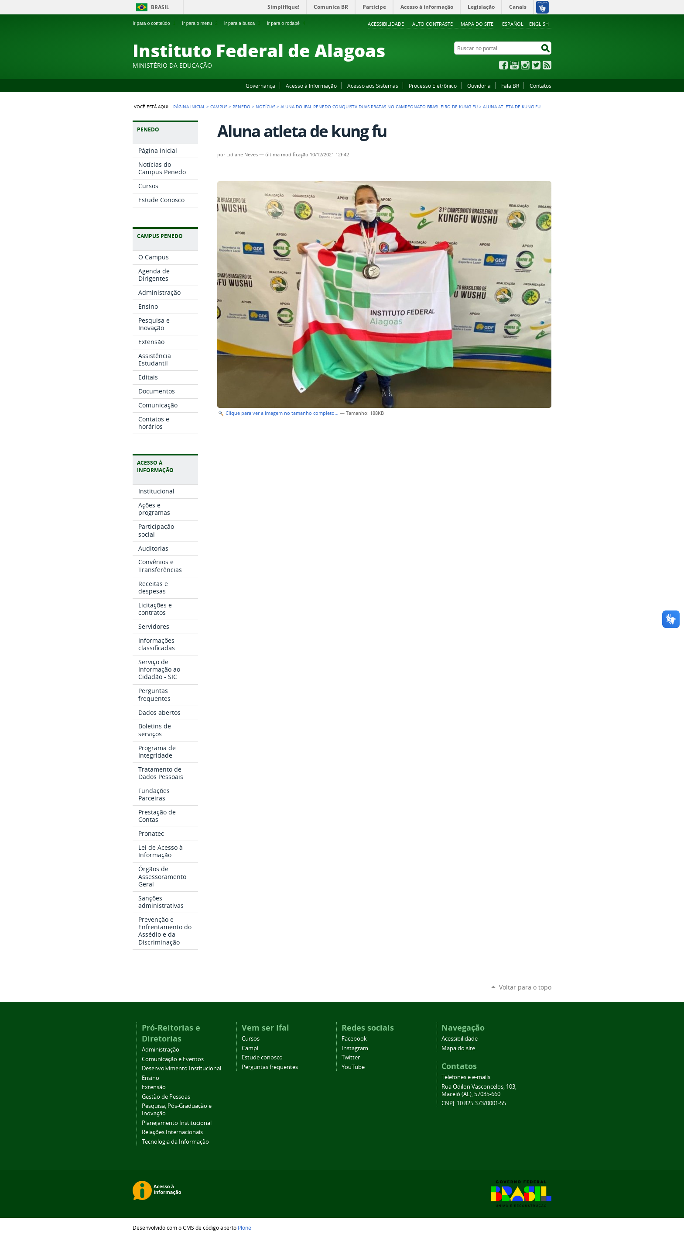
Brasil (160, 7)
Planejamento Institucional (177, 1123)
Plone (244, 1227)
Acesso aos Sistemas (372, 85)
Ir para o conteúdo (155, 23)
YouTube (514, 65)
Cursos (251, 1038)
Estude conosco (262, 1057)
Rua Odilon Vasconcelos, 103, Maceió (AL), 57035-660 (478, 1090)
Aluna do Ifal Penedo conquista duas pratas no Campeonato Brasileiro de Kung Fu (379, 106)
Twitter (536, 65)
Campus (218, 106)
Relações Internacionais (172, 1132)
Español (512, 24)
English (539, 24)
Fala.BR (510, 85)
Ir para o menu (200, 23)
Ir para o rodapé (287, 23)
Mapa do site (477, 24)
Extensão (154, 1087)
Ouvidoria (479, 85)
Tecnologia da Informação (175, 1141)
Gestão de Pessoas (166, 1096)
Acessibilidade (386, 24)
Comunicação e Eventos (173, 1059)
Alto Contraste (432, 24)
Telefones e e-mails (465, 1077)
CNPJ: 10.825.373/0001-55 (473, 1103)
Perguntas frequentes (270, 1067)
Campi (250, 1048)
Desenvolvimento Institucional (181, 1068)
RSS (547, 65)
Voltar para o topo (525, 987)
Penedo (241, 106)
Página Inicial (189, 106)
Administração (160, 1049)
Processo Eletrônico (433, 85)
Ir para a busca (243, 23)
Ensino (150, 1078)
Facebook (503, 65)
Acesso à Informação (311, 85)
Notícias (265, 106)
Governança (260, 85)
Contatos (540, 85)
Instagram (525, 65)
